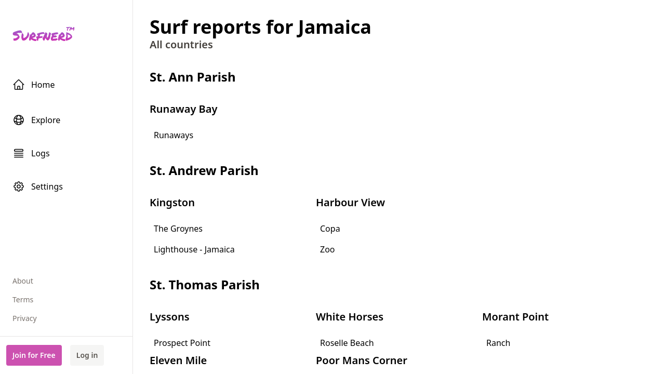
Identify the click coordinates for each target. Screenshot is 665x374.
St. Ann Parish (193, 76)
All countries (181, 44)
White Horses (349, 317)
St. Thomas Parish (205, 284)
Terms (22, 299)
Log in (87, 355)
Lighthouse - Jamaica (194, 249)
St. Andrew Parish (204, 170)
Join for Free (34, 355)
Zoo (327, 249)
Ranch (498, 343)
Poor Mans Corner (361, 360)
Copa (330, 228)
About (22, 281)
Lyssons (170, 317)
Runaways (173, 135)
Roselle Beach (347, 343)
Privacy (24, 318)
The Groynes (178, 228)
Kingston (172, 202)
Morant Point (515, 317)
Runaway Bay (183, 109)
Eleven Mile (178, 360)
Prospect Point (182, 343)
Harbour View (350, 202)
